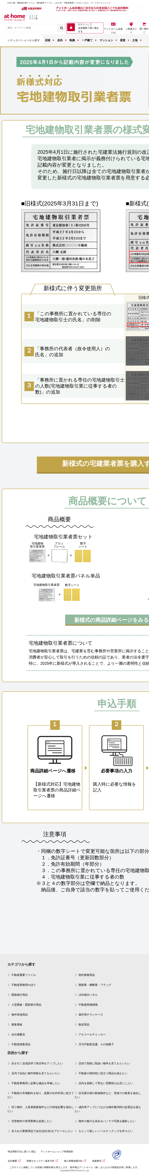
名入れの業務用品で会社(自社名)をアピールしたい (42, 1131)
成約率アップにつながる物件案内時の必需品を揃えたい (107, 1109)
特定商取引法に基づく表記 (22, 1151)
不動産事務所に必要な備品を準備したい (35, 1083)
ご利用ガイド (131, 31)
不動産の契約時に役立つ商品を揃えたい (103, 1073)
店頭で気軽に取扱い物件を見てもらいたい (104, 1063)
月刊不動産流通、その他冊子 (96, 1044)
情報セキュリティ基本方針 (41, 1161)
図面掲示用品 (19, 994)
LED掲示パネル (88, 994)
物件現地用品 (19, 1014)
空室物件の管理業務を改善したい (31, 1121)
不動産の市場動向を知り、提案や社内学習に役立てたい (40, 1095)
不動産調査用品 (20, 1044)
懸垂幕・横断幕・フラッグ (95, 984)
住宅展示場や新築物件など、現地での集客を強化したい (107, 1095)
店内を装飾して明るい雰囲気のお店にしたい (106, 1083)
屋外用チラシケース (91, 1014)
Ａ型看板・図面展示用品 (26, 1004)
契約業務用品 (87, 974)
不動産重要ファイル (23, 974)
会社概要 (12, 1161)
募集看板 (16, 1024)
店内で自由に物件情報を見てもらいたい (35, 1073)
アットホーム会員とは (113, 31)
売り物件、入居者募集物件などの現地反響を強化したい (40, 1109)
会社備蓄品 (18, 1034)
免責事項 (96, 1161)
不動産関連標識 (88, 1004)
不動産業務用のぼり (23, 984)
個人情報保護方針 (73, 1161)
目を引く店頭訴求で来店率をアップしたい (37, 1063)
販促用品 (84, 1024)
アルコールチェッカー (92, 1034)
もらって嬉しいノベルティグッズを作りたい (106, 1131)
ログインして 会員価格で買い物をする (88, 28)
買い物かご (144, 30)
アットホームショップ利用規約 (57, 1151)
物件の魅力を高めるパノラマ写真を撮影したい (107, 1121)
